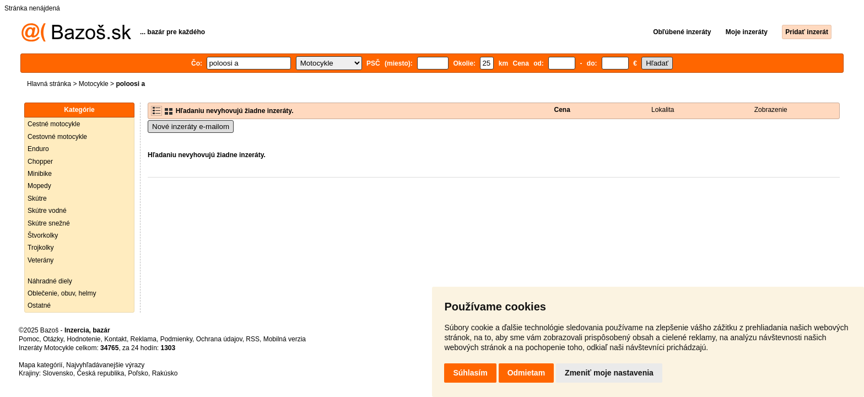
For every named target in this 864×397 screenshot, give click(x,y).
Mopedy (39, 186)
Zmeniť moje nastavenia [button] (609, 372)
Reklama (143, 339)
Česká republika (100, 373)
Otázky (53, 339)
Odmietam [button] (526, 372)
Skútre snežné (49, 223)
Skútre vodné (47, 210)
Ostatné (39, 305)
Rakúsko (165, 373)
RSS (253, 339)
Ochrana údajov (219, 339)
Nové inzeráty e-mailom (190, 126)
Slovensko (57, 373)
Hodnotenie (83, 339)
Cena (562, 110)
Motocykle (94, 84)
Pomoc (29, 339)
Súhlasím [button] (470, 372)
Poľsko (138, 373)
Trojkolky (41, 247)
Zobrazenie (770, 110)
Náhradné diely (50, 281)
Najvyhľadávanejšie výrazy (105, 365)
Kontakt (115, 339)
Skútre (37, 198)
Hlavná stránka (49, 84)
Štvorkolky (43, 235)
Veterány (40, 260)
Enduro (38, 149)
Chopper (40, 161)
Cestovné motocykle (57, 137)
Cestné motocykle (54, 124)
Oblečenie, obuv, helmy (62, 293)
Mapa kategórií (40, 365)
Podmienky (176, 339)
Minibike (40, 174)
